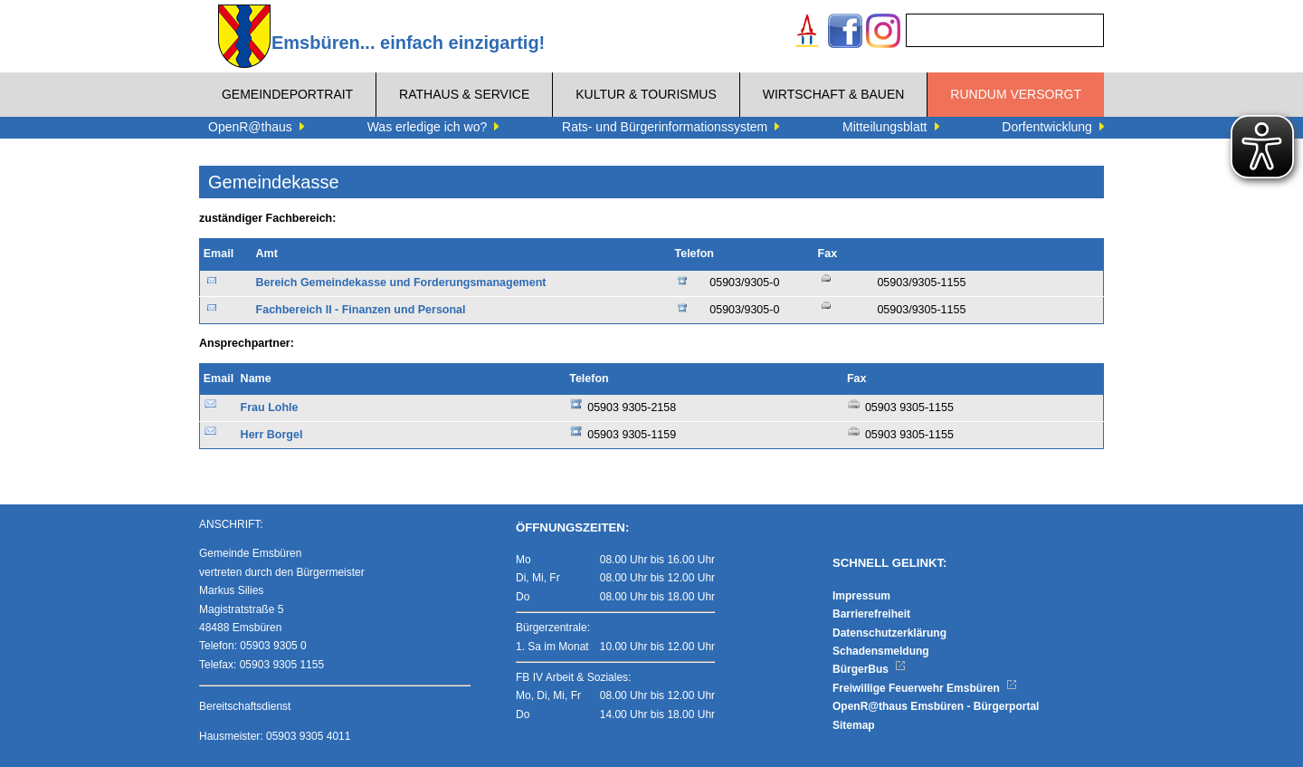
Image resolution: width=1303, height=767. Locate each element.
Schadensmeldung (880, 651)
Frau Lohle (270, 407)
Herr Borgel (272, 434)
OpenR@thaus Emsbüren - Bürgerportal (935, 706)
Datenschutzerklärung (889, 633)
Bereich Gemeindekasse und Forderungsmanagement (401, 282)
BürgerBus (869, 669)
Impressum (861, 596)
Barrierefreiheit (871, 614)
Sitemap (853, 725)
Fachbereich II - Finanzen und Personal (361, 309)
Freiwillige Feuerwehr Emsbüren (924, 688)
